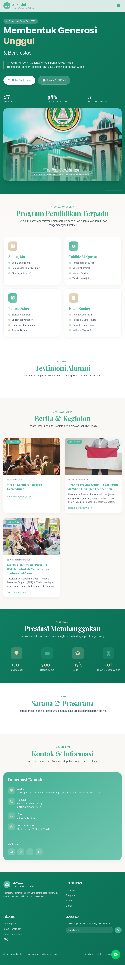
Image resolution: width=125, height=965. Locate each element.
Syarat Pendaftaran (13, 934)
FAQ (5, 939)
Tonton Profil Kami (54, 80)
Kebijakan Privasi (93, 954)
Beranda (70, 890)
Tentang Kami (10, 923)
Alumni (69, 900)
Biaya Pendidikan (12, 929)
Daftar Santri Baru (19, 80)
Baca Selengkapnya (19, 500)
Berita (69, 905)
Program (70, 895)
